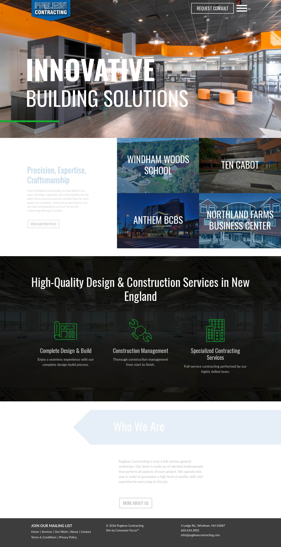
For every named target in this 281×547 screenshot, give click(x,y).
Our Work (61, 531)
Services (47, 531)
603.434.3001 (190, 530)
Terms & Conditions (44, 537)
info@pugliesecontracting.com (200, 535)
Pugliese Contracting (130, 525)
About (74, 531)
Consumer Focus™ (127, 530)
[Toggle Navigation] (242, 8)
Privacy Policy (68, 537)
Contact (86, 531)
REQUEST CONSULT (212, 8)
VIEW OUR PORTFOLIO (45, 220)
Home (35, 531)
